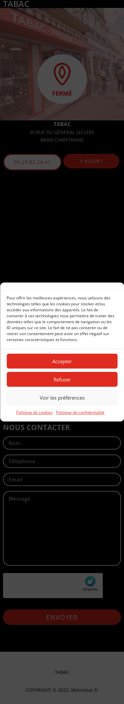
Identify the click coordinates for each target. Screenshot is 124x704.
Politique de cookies (34, 412)
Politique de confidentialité (80, 412)
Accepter (62, 361)
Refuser (62, 379)
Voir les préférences (62, 397)
